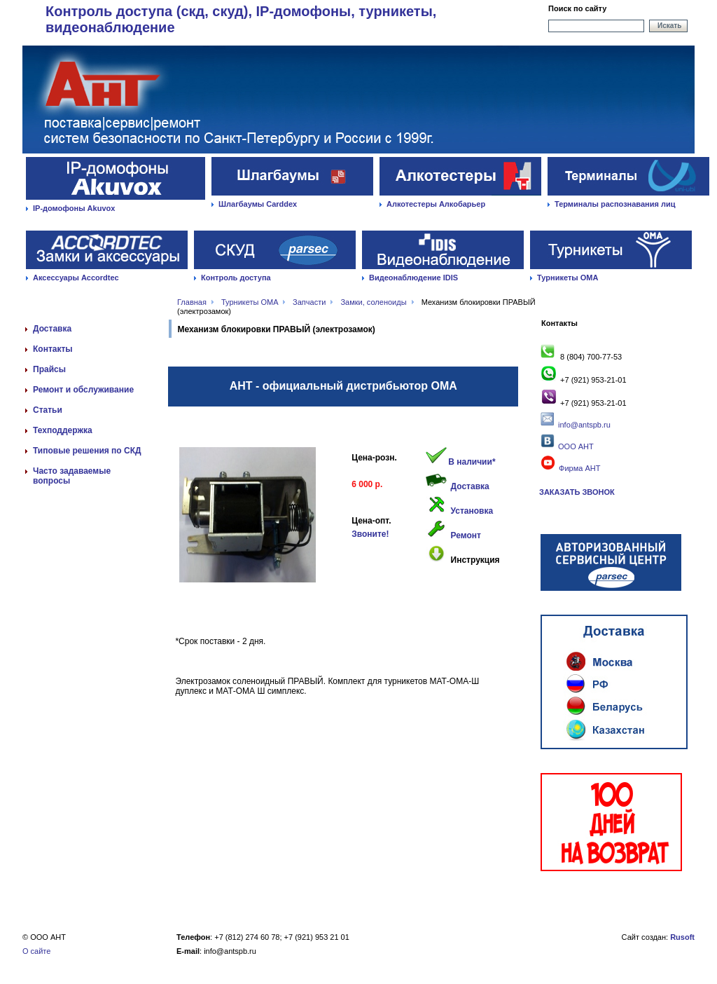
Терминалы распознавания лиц (615, 204)
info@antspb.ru (584, 425)
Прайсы (49, 369)
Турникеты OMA (249, 302)
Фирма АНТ (569, 468)
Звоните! (370, 534)
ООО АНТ (575, 446)
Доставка (52, 329)
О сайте (36, 951)
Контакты (53, 349)
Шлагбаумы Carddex (257, 204)
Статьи (47, 410)
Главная (192, 302)
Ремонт (466, 535)
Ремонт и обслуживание (83, 390)
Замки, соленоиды (373, 302)
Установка (472, 511)
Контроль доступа (236, 277)
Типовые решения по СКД (87, 451)
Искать (669, 25)
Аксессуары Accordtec (76, 277)
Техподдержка (62, 430)
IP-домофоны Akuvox (74, 208)
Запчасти (309, 302)
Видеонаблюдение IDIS (413, 277)
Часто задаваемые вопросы (72, 476)
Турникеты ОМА (567, 277)
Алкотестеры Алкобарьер (436, 204)
